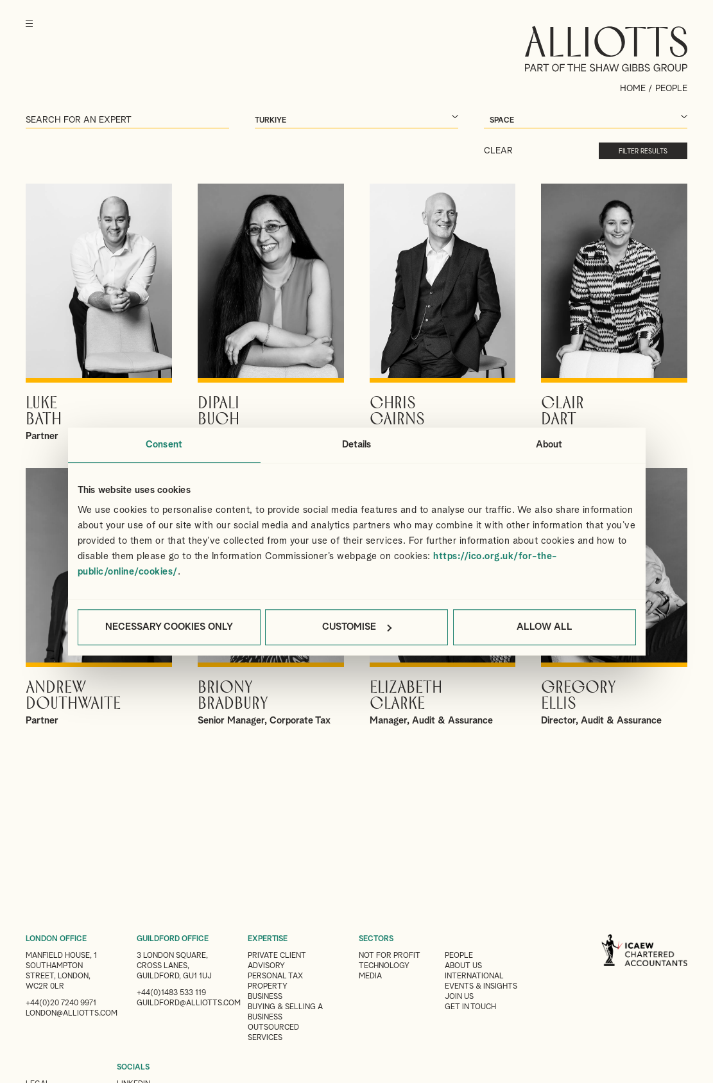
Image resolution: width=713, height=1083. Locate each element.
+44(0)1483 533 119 (171, 993)
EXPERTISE (268, 939)
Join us (459, 997)
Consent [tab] (164, 444)
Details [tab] (357, 444)
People (459, 956)
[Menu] (29, 32)
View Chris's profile (443, 313)
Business (265, 997)
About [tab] (549, 444)
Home (633, 88)
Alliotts (606, 49)
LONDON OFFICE (56, 939)
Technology (384, 966)
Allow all (544, 627)
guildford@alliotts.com (189, 1003)
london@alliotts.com (71, 1014)
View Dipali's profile (271, 313)
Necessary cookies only (169, 627)
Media (370, 976)
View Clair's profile (614, 313)
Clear (498, 150)
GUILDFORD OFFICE (173, 939)
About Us (463, 966)
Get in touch (470, 1007)
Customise (356, 627)
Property (268, 987)
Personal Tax (275, 976)
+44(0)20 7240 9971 (61, 1003)
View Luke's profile (99, 313)
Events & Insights (481, 987)
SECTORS (376, 939)
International (474, 976)
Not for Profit (389, 956)
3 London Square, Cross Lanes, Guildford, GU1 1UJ (174, 966)
